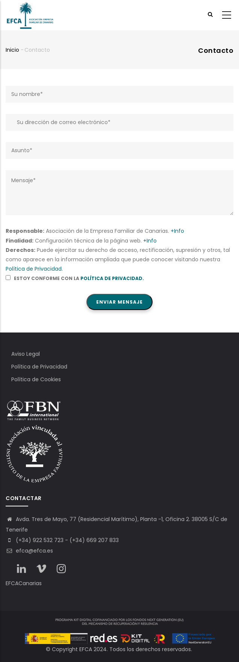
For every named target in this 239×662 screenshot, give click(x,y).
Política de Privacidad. (34, 269)
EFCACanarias (24, 583)
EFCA (85, 649)
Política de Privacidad (39, 366)
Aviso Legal (25, 354)
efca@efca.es (29, 550)
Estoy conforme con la (75, 278)
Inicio (12, 50)
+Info (177, 231)
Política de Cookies (36, 379)
